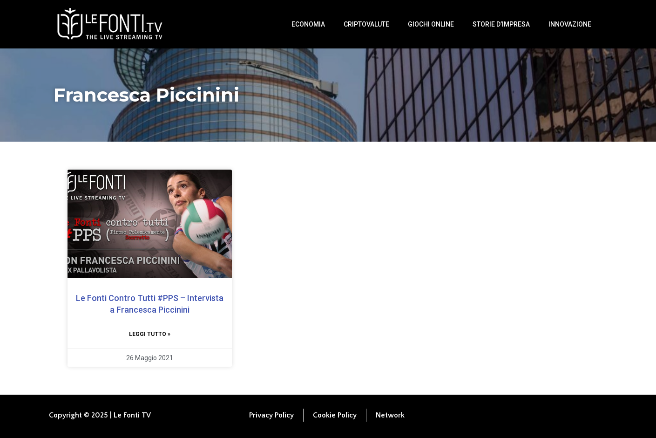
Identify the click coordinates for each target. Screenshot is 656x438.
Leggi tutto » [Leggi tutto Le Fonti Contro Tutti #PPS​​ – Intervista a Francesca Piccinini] (149, 334)
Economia (308, 24)
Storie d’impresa (501, 24)
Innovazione (569, 24)
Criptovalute (366, 24)
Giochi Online (431, 24)
